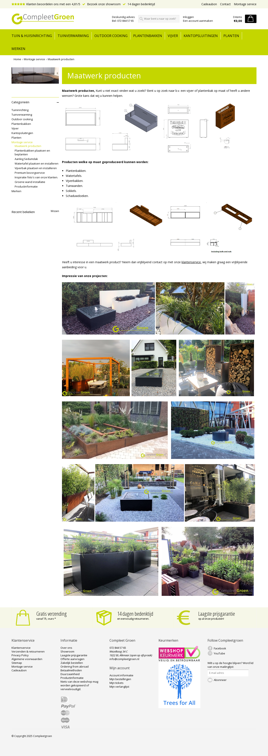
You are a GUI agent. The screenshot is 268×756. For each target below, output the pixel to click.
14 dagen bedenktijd (139, 4)
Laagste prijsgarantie (216, 613)
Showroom (67, 651)
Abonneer (220, 680)
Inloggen (188, 17)
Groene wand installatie (30, 182)
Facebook (220, 648)
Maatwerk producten (61, 59)
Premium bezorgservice (30, 173)
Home (17, 59)
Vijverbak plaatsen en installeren (36, 168)
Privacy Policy (20, 655)
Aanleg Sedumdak (26, 159)
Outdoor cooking (111, 35)
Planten (231, 35)
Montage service (245, 4)
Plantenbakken (147, 35)
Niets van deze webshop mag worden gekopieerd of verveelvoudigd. (79, 685)
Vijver (173, 35)
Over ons (66, 648)
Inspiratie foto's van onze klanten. (36, 177)
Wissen (55, 211)
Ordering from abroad (75, 666)
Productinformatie (26, 186)
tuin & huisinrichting (32, 35)
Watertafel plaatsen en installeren (36, 163)
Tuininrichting (20, 110)
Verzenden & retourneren (28, 651)
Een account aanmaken (198, 21)
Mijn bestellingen (120, 679)
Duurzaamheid (70, 674)
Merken (18, 48)
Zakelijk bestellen (72, 663)
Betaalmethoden (71, 670)
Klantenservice (21, 648)
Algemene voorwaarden (27, 659)
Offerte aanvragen (72, 659)
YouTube (219, 653)
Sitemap (17, 663)
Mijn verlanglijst (119, 686)
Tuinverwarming (73, 35)
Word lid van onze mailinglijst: (230, 665)
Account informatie (121, 675)
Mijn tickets (117, 683)
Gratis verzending (51, 613)
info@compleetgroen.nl (124, 659)
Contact (225, 4)
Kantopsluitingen (201, 35)
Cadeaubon (209, 4)
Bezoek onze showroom (101, 4)
